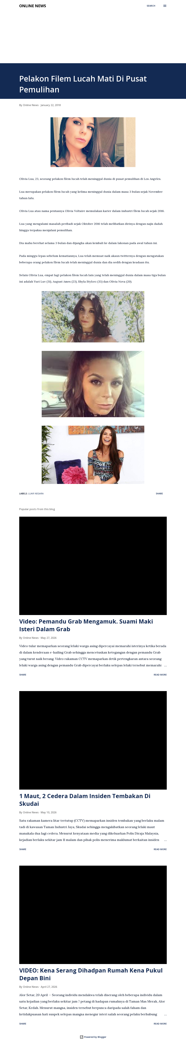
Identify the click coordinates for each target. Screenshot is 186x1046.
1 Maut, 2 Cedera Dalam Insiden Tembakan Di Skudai (84, 800)
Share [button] (159, 493)
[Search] (151, 6)
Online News (32, 5)
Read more (160, 674)
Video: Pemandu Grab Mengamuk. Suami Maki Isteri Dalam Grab (86, 625)
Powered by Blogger (93, 1036)
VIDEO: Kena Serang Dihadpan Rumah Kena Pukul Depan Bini (91, 974)
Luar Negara (36, 493)
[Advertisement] (93, 39)
